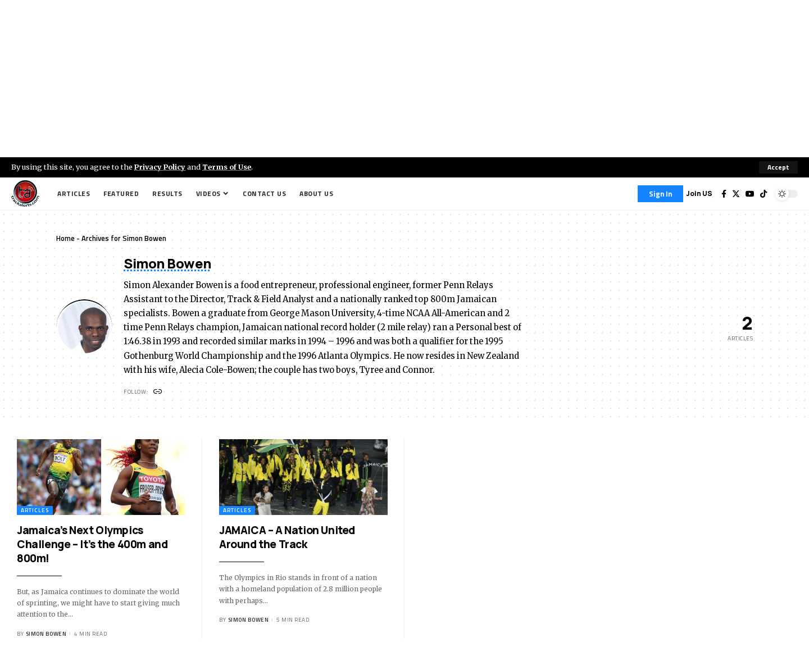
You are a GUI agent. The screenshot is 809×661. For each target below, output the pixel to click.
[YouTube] (750, 193)
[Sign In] (660, 193)
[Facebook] (724, 193)
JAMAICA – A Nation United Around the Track (287, 537)
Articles (35, 511)
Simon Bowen (46, 634)
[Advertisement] (404, 78)
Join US (699, 193)
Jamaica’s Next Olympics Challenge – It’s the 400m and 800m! (92, 544)
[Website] (158, 392)
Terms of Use (228, 166)
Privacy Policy (160, 166)
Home (65, 238)
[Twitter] (736, 193)
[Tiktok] (763, 193)
